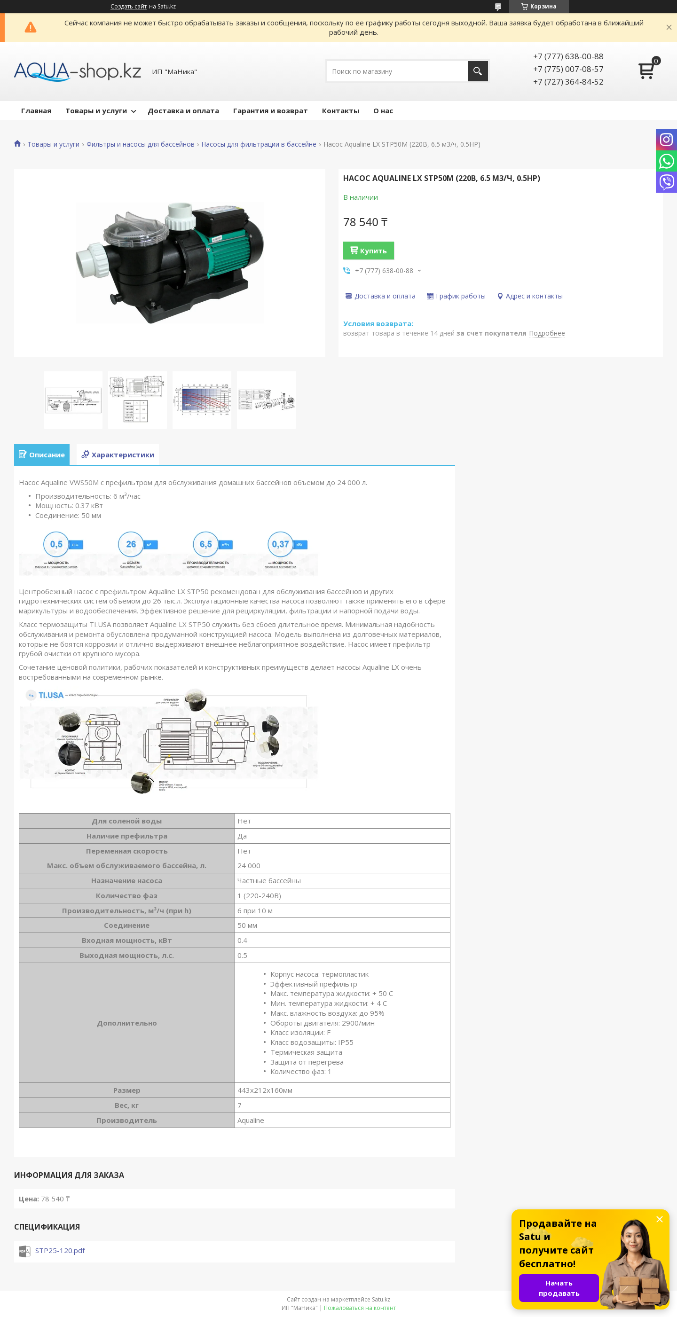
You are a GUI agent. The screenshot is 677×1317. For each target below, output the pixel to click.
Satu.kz (381, 1299)
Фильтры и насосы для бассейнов (141, 144)
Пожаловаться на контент (360, 1308)
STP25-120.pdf (60, 1250)
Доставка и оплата (183, 110)
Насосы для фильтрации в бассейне (258, 144)
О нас (383, 110)
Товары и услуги (96, 110)
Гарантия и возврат (270, 110)
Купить (373, 250)
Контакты (340, 110)
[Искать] (478, 71)
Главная (36, 110)
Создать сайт (128, 6)
